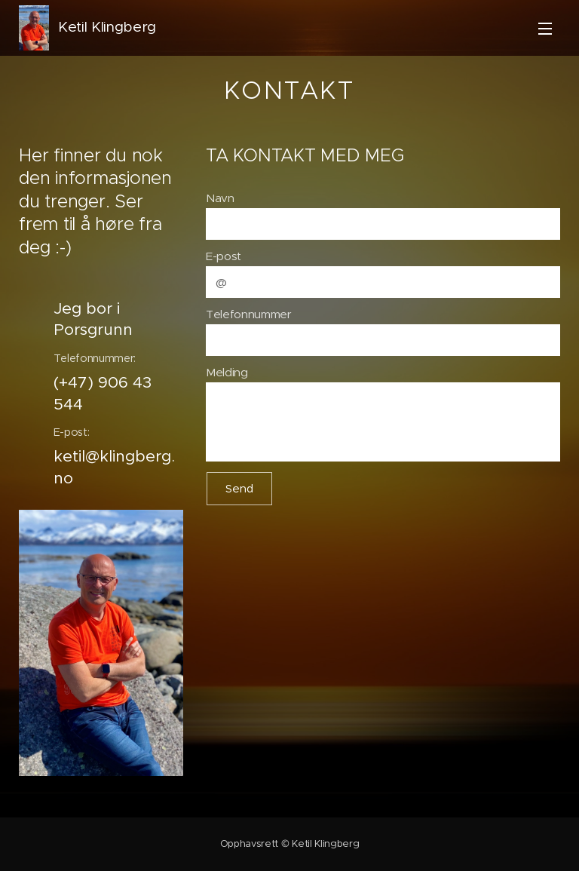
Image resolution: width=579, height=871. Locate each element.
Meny (545, 28)
